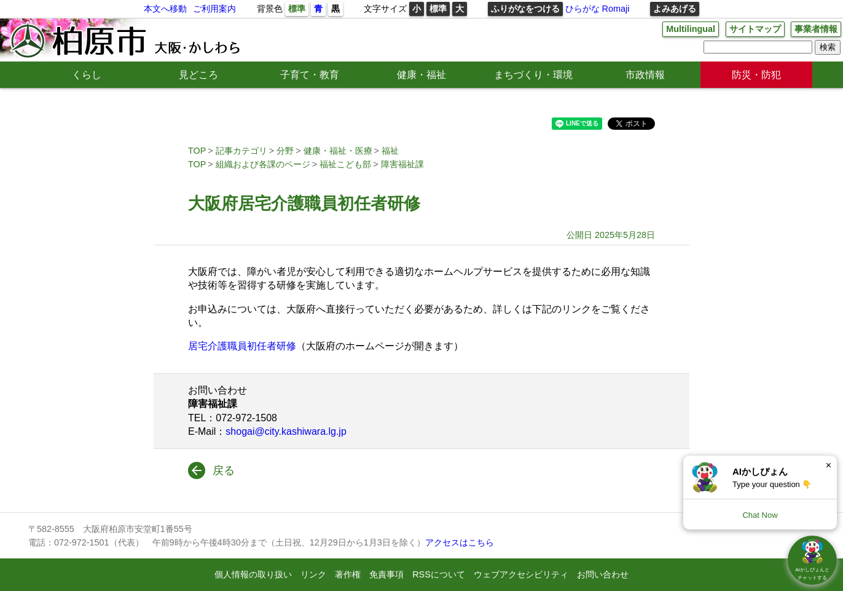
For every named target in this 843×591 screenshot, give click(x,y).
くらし (86, 74)
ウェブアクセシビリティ (521, 574)
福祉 (390, 151)
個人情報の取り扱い (253, 574)
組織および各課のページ (263, 164)
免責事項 (386, 574)
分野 (285, 151)
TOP (197, 151)
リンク (313, 574)
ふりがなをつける (525, 9)
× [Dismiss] (828, 465)
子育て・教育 (309, 74)
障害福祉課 (402, 164)
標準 (296, 9)
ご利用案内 (214, 9)
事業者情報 (815, 29)
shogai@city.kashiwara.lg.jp (285, 431)
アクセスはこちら (459, 542)
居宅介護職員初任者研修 (242, 346)
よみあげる (674, 9)
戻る (224, 470)
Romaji (616, 9)
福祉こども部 (345, 164)
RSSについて (438, 574)
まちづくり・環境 (533, 74)
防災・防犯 (756, 74)
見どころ (198, 74)
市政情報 (645, 74)
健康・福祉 (421, 74)
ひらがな (582, 9)
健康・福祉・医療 (338, 151)
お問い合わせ (603, 574)
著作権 (348, 574)
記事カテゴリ (241, 151)
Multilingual (690, 29)
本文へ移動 (165, 9)
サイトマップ (755, 29)
